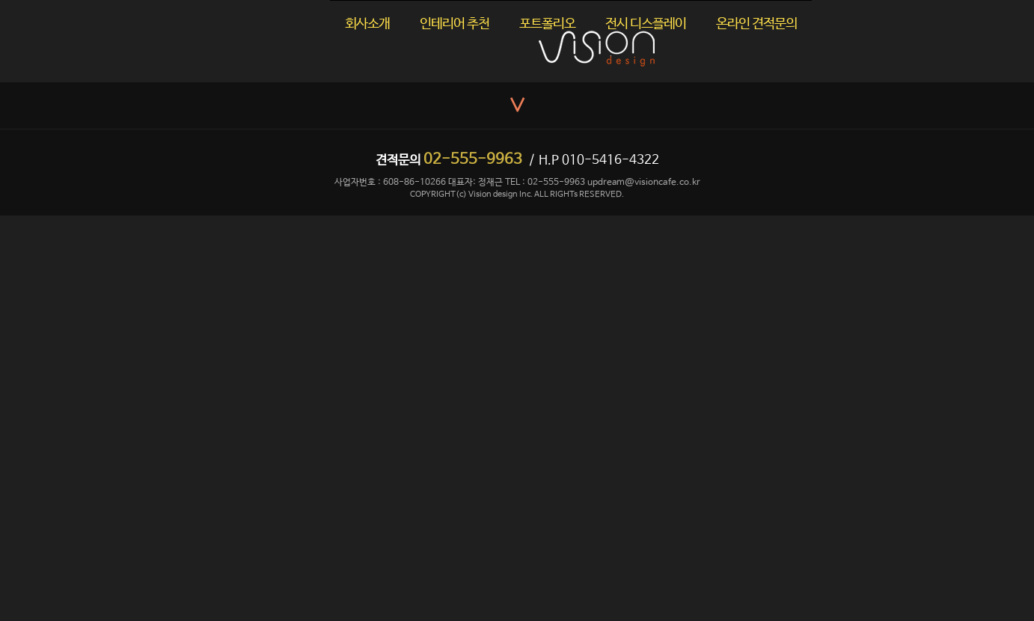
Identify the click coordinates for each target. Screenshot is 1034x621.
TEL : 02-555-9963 (545, 182)
